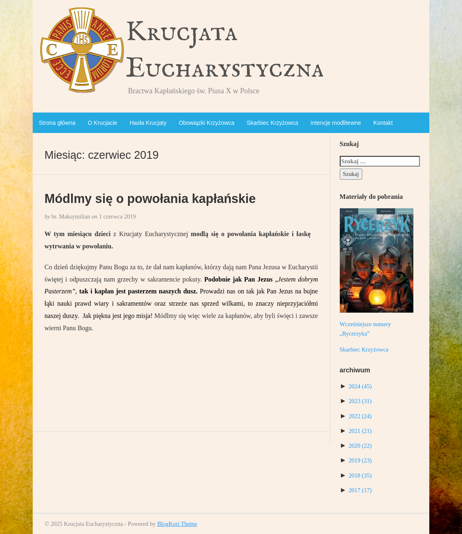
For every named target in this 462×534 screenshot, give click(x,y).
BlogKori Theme (177, 523)
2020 (360, 445)
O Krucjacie (102, 122)
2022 (360, 416)
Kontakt (382, 122)
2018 (360, 475)
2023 (360, 401)
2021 (360, 431)
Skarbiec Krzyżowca (272, 122)
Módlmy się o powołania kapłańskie (150, 198)
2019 (360, 460)
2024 (360, 386)
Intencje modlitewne (335, 122)
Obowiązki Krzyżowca (206, 122)
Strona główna (57, 122)
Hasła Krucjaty (148, 122)
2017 (360, 490)
